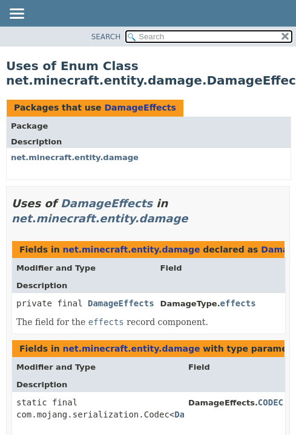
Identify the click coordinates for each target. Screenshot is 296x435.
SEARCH (106, 37)
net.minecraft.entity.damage (75, 157)
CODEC (270, 402)
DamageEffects (140, 107)
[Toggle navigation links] (16, 14)
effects (238, 303)
